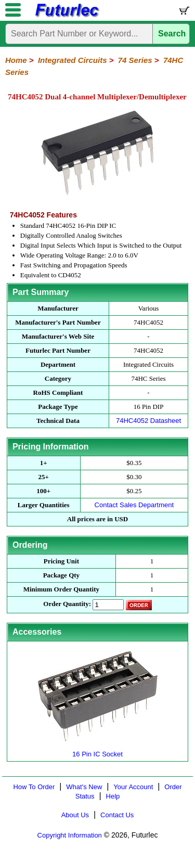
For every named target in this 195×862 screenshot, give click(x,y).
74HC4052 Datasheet (148, 420)
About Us (75, 815)
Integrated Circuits (72, 60)
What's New (84, 787)
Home (16, 60)
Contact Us (117, 815)
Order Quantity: (67, 604)
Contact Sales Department (134, 505)
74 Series (135, 60)
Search (172, 33)
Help (113, 796)
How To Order (34, 787)
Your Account (133, 787)
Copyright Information (69, 835)
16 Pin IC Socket (97, 750)
